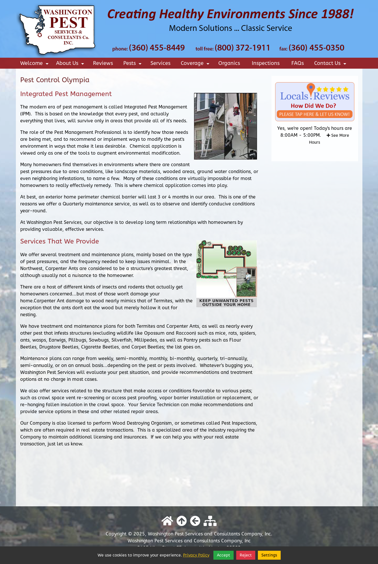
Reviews (103, 63)
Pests (133, 64)
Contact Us (331, 64)
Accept (223, 555)
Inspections (266, 63)
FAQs (297, 63)
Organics (229, 63)
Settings (269, 555)
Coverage (196, 64)
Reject (246, 555)
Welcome (35, 64)
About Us (71, 64)
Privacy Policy (196, 555)
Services (160, 63)
